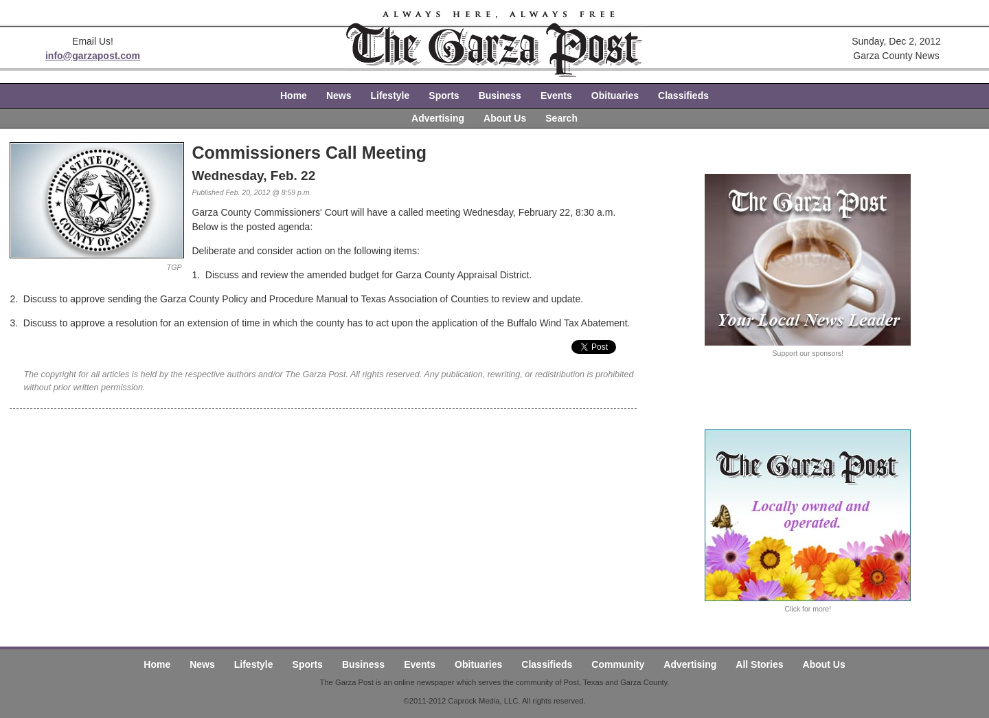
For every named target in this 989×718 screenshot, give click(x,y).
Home (293, 95)
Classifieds (683, 95)
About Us (505, 118)
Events (556, 95)
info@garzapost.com (92, 55)
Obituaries (615, 95)
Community (617, 664)
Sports (444, 95)
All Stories (759, 664)
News (339, 95)
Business (500, 95)
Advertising (437, 118)
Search (561, 118)
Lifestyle (389, 95)
